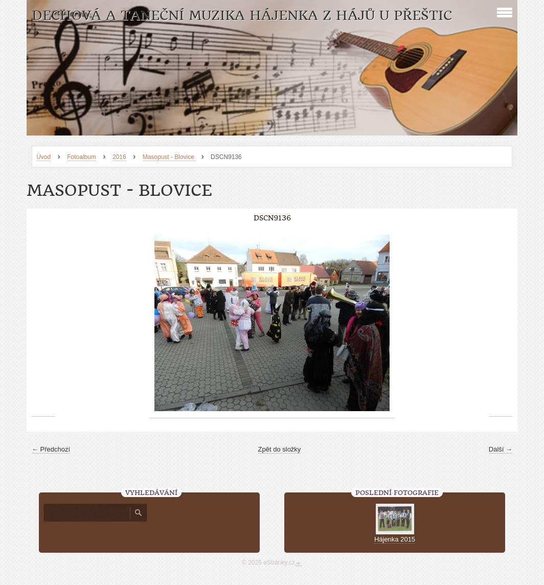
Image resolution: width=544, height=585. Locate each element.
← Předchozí (51, 449)
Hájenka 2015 (394, 539)
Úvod (43, 157)
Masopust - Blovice (169, 157)
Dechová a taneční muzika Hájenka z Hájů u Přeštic (242, 16)
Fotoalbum (81, 157)
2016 (119, 157)
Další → (500, 449)
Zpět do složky (279, 449)
